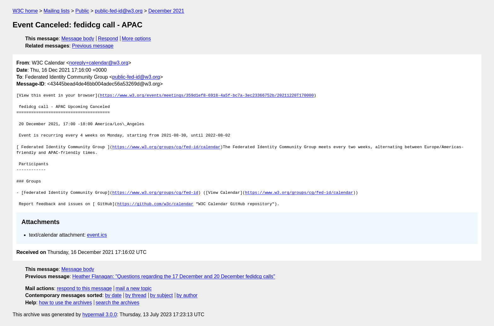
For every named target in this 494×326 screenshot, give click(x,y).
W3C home (25, 11)
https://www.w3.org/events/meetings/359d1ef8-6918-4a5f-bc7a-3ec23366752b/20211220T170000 (207, 95)
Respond (108, 38)
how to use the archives (65, 302)
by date (113, 295)
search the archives (118, 302)
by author (187, 295)
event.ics (97, 235)
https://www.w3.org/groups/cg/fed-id (155, 193)
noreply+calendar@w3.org (98, 62)
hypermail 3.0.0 (99, 314)
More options (136, 38)
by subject (161, 295)
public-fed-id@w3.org (118, 11)
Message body (77, 38)
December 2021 (166, 11)
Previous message (93, 45)
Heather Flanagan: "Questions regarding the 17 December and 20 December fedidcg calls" (173, 276)
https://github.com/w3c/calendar (155, 204)
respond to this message (84, 288)
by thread (135, 295)
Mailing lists (56, 11)
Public (82, 11)
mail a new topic (134, 288)
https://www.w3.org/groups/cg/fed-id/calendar (166, 147)
